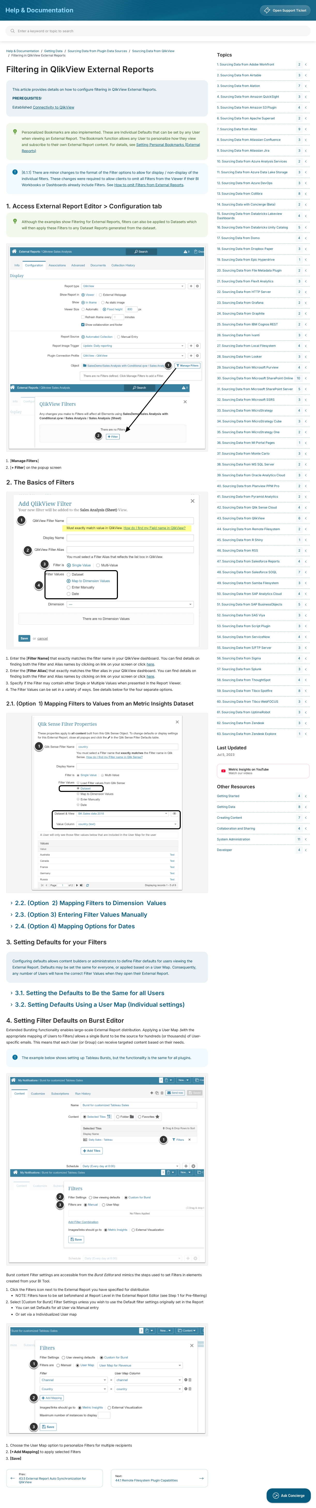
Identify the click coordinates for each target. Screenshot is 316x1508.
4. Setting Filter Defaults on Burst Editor (65, 1021)
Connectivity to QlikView (53, 107)
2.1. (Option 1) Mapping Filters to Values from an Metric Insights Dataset (99, 704)
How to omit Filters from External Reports (148, 185)
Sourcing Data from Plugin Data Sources (97, 51)
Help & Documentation (39, 10)
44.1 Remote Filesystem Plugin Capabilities (146, 1478)
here (150, 664)
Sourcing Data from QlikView (153, 51)
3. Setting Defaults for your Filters (56, 942)
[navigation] (262, 64)
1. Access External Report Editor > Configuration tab (84, 206)
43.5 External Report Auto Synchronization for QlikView (52, 1478)
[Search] (158, 31)
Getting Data (53, 51)
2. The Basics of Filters (40, 482)
